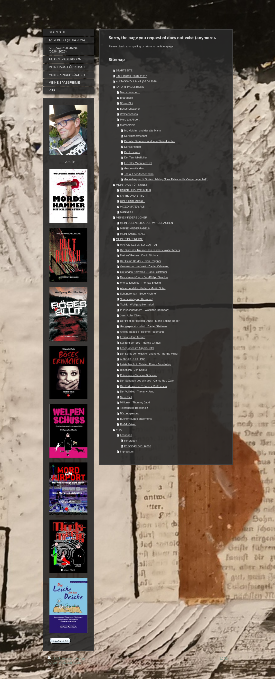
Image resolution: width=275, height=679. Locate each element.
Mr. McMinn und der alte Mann (142, 130)
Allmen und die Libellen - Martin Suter (143, 288)
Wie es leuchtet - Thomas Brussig (140, 282)
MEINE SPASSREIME (129, 239)
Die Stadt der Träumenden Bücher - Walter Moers (150, 250)
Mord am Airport (130, 119)
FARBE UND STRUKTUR (135, 190)
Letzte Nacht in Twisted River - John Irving (145, 364)
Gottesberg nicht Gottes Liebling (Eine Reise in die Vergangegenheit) (166, 179)
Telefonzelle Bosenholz (134, 407)
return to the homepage (159, 46)
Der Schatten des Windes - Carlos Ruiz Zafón (147, 380)
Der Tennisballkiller (135, 157)
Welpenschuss (129, 114)
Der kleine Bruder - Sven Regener (140, 261)
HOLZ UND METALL (132, 201)
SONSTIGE (127, 211)
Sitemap (79, 658)
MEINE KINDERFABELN (135, 228)
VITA (119, 429)
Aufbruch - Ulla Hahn (132, 358)
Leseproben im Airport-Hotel (137, 348)
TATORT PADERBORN (130, 86)
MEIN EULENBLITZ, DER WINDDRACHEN (146, 222)
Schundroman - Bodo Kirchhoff (138, 293)
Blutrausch (126, 97)
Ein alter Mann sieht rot (138, 163)
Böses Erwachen (130, 108)
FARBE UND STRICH (133, 195)
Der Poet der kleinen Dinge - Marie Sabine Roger (150, 320)
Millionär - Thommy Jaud (135, 402)
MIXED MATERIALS (132, 206)
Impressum (126, 451)
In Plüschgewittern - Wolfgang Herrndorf (144, 309)
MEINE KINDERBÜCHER (131, 217)
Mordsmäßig (127, 124)
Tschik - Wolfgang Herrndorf (137, 304)
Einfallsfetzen (128, 424)
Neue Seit (126, 397)
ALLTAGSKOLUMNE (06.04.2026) (137, 81)
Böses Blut (126, 103)
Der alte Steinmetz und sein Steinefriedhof (149, 141)
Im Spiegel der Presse (137, 445)
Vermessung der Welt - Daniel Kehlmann (144, 266)
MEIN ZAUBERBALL (132, 233)
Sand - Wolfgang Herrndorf (136, 299)
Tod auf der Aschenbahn (139, 174)
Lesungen (126, 435)
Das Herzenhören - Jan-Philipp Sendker (144, 277)
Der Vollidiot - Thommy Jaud (137, 391)
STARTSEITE (124, 70)
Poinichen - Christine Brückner (138, 375)
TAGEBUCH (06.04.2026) (131, 76)
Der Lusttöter (132, 152)
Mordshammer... (130, 92)
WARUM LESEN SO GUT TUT (138, 244)
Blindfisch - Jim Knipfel (134, 369)
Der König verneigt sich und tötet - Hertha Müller (149, 353)
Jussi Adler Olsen (130, 315)
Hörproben (130, 440)
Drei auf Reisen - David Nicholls (139, 255)
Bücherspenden (129, 413)
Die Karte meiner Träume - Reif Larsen (143, 386)
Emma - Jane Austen (132, 337)
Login (224, 658)
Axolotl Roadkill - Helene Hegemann (142, 331)
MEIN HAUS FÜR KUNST (131, 184)
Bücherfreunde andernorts (136, 418)
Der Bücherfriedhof (135, 135)
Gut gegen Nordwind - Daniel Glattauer (143, 271)
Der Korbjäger (132, 146)
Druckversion (59, 658)
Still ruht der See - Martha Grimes (140, 342)
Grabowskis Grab (134, 168)
